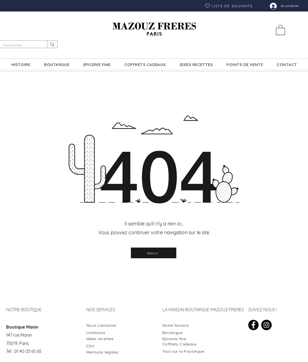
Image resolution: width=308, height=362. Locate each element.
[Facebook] (253, 325)
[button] (280, 29)
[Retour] (153, 253)
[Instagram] (266, 325)
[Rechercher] (19, 45)
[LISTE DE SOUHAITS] (228, 6)
